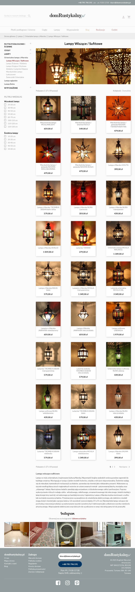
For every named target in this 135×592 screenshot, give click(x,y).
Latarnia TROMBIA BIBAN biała (83, 412)
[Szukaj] (17, 16)
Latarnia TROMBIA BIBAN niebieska (48, 452)
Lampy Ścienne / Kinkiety (16, 63)
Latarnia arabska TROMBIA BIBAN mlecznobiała (83, 371)
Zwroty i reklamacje (36, 572)
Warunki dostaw (35, 558)
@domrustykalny (79, 519)
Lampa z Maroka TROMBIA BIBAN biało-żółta (48, 208)
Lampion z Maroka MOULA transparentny (83, 289)
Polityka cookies (35, 561)
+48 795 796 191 (70, 564)
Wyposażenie (11, 88)
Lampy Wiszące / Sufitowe (17, 61)
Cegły (7, 50)
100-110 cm (13, 120)
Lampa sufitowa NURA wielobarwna (48, 412)
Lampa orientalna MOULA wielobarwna (83, 452)
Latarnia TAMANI (83, 248)
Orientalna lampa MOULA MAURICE (118, 249)
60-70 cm (11, 117)
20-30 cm (11, 104)
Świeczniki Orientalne (15, 77)
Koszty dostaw (34, 566)
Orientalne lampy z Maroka (16, 57)
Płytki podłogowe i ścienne (14, 45)
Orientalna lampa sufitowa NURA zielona (118, 370)
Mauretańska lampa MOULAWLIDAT (48, 124)
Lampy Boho (9, 84)
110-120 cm (13, 123)
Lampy (7, 54)
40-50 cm (11, 111)
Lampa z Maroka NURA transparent (118, 208)
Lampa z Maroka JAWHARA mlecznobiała (83, 329)
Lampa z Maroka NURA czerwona (83, 208)
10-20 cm (11, 136)
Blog (6, 566)
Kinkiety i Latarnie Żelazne (17, 69)
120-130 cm (13, 126)
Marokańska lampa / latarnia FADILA (83, 124)
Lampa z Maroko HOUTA (118, 165)
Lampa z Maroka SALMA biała (118, 452)
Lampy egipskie (10, 80)
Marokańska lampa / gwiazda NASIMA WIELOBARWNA (48, 167)
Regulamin (32, 563)
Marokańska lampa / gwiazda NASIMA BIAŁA (83, 166)
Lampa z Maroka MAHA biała (48, 289)
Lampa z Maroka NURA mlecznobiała (118, 412)
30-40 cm (11, 108)
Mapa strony (9, 561)
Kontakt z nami (10, 563)
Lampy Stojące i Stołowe (16, 66)
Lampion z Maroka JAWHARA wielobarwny (48, 329)
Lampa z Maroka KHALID (48, 248)
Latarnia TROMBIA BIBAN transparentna (48, 370)
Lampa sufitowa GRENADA (118, 329)
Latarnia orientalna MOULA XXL (118, 289)
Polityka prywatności (36, 569)
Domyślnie (126, 91)
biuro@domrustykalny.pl (120, 3)
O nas (6, 558)
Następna (125, 467)
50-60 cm (11, 114)
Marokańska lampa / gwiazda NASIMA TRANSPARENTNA (118, 125)
